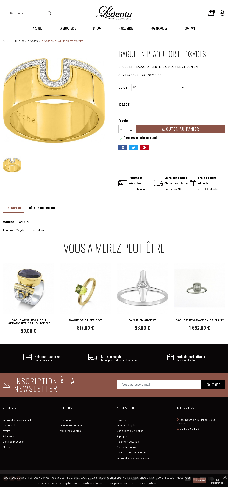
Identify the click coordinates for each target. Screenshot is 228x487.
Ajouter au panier (180, 129)
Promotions (67, 419)
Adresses (8, 436)
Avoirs (6, 430)
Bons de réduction (13, 441)
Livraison (122, 419)
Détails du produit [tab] (42, 208)
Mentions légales (127, 425)
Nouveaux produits (71, 425)
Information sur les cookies (133, 457)
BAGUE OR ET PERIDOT (85, 320)
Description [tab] (13, 208)
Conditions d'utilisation (130, 430)
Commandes (10, 425)
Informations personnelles (18, 419)
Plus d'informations (217, 480)
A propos (122, 436)
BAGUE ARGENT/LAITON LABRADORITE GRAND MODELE (28, 321)
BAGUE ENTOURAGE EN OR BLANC (199, 320)
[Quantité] (123, 129)
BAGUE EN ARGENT (142, 320)
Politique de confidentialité (132, 452)
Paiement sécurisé (128, 441)
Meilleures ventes (70, 430)
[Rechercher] (31, 13)
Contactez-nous (126, 447)
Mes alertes (10, 447)
